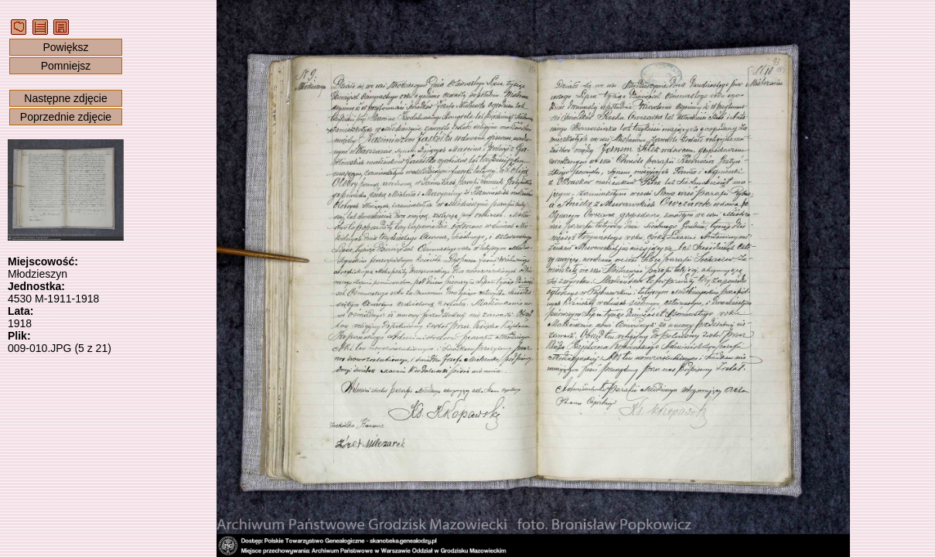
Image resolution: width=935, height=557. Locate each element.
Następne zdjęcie (65, 98)
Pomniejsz (66, 66)
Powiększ (65, 47)
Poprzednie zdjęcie (65, 117)
